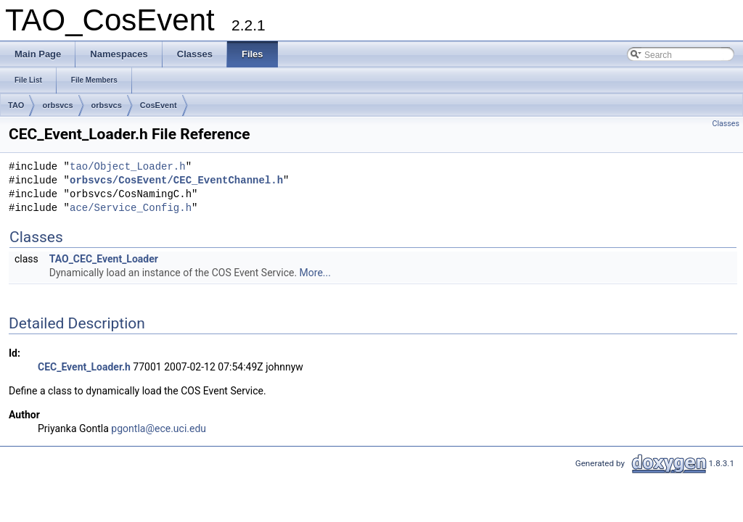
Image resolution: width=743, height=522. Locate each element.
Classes (726, 123)
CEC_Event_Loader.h (84, 367)
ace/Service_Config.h (131, 208)
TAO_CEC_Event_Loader (103, 259)
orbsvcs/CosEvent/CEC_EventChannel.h (176, 181)
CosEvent (158, 105)
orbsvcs (57, 105)
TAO (16, 105)
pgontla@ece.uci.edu (158, 428)
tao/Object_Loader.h (128, 167)
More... (315, 272)
